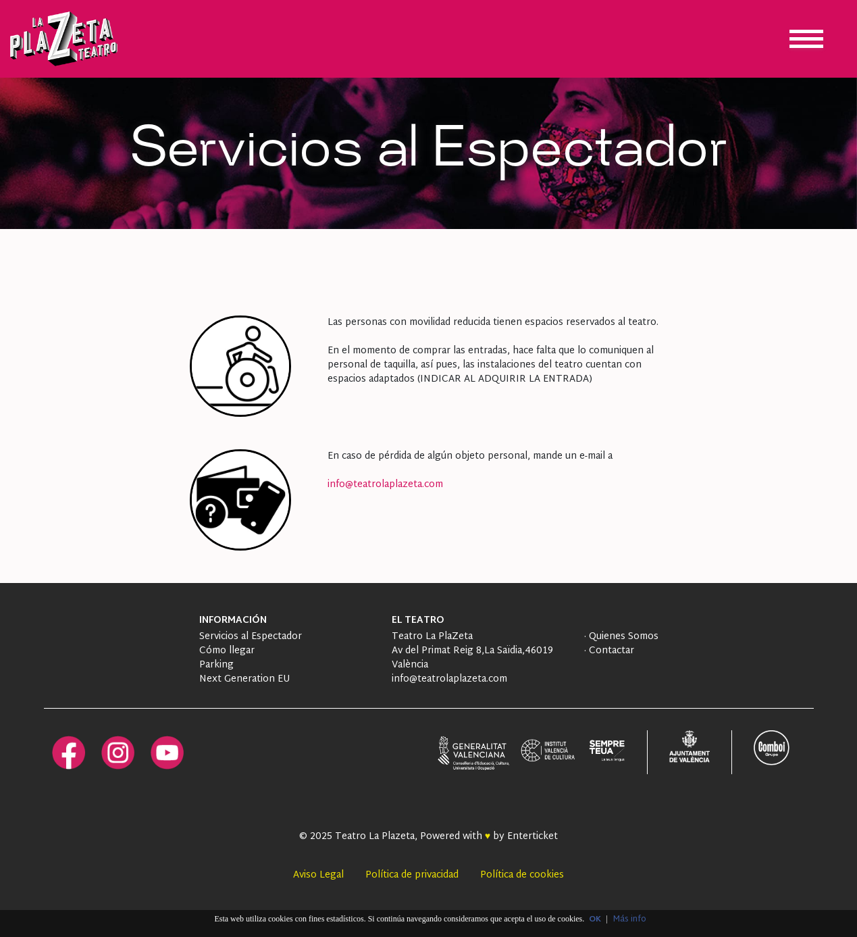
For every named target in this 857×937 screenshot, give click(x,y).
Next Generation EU (244, 679)
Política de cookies (522, 875)
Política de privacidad (412, 875)
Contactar (610, 650)
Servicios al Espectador (250, 636)
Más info (629, 919)
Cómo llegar (227, 650)
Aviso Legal (318, 875)
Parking (216, 665)
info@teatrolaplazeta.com (385, 484)
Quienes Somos (622, 636)
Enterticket (532, 836)
